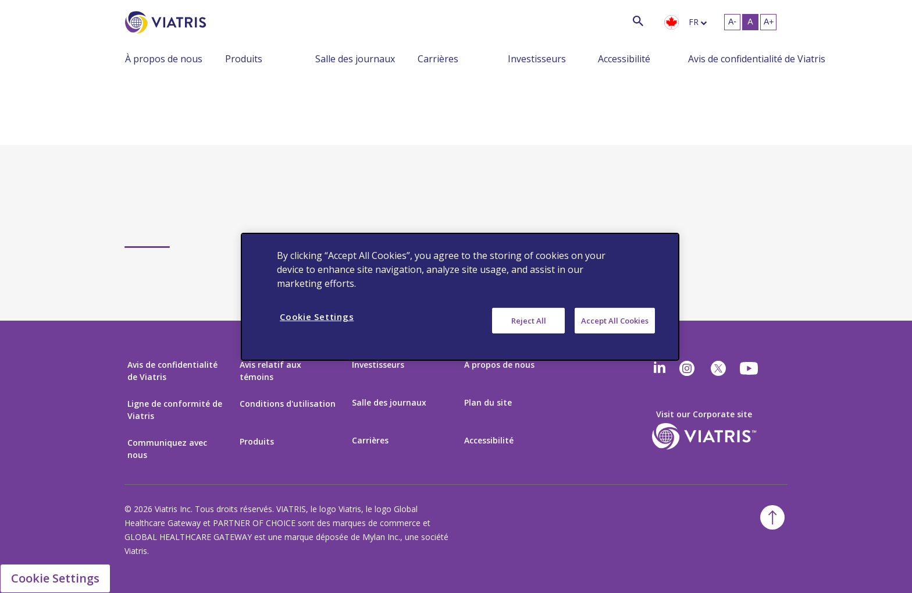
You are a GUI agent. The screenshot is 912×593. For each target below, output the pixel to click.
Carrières (438, 58)
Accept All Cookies (615, 320)
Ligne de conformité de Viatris (174, 409)
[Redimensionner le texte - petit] (732, 22)
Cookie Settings (55, 578)
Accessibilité (624, 58)
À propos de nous (163, 58)
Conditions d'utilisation (288, 403)
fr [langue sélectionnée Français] (694, 21)
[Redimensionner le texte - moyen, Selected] (750, 22)
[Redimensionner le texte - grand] (768, 22)
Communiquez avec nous (167, 448)
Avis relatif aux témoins (270, 370)
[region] (460, 296)
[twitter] (718, 368)
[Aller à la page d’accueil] (167, 22)
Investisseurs (537, 58)
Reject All (528, 320)
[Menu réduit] (216, 58)
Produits (243, 58)
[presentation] (671, 23)
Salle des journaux (355, 58)
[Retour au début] (772, 517)
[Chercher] (227, 20)
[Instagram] (687, 368)
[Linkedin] (659, 368)
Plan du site (488, 402)
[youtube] (750, 368)
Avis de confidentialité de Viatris (756, 58)
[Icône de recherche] (638, 20)
